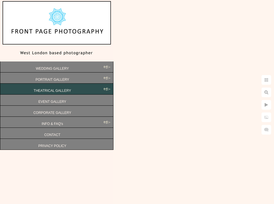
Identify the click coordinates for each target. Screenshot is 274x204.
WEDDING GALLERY (52, 69)
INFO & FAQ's (52, 124)
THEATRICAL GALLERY (52, 91)
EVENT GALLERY (52, 102)
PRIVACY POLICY (52, 146)
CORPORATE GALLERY (52, 113)
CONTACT (52, 135)
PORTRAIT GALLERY (52, 80)
